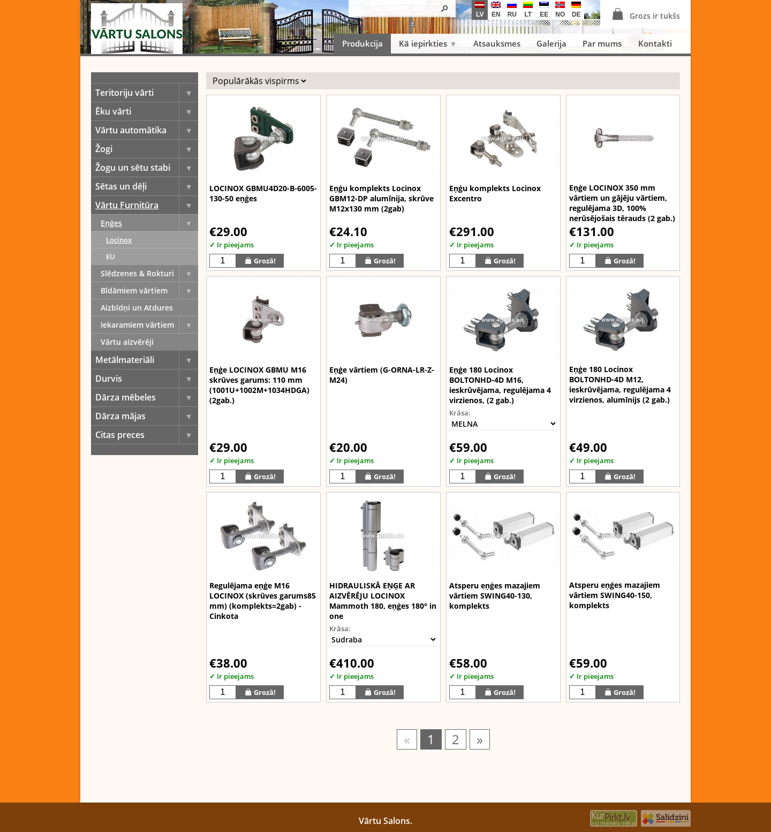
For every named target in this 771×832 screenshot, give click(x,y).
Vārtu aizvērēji (127, 342)
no (560, 10)
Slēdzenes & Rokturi (149, 273)
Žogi (146, 149)
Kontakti (655, 43)
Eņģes (149, 223)
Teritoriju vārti (146, 93)
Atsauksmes (496, 43)
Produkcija (362, 43)
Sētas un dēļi (146, 186)
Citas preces (146, 435)
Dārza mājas (146, 416)
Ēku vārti (146, 111)
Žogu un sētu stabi (146, 167)
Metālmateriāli (146, 360)
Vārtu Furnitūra (146, 205)
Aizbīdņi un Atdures (137, 307)
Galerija (551, 43)
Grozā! (260, 260)
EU (110, 256)
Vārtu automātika (146, 130)
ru (512, 10)
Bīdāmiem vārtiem (149, 290)
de (576, 10)
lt (528, 10)
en (496, 10)
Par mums (602, 43)
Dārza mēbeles (146, 397)
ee (544, 10)
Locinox (119, 240)
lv (480, 10)
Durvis (146, 378)
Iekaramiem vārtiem (149, 324)
